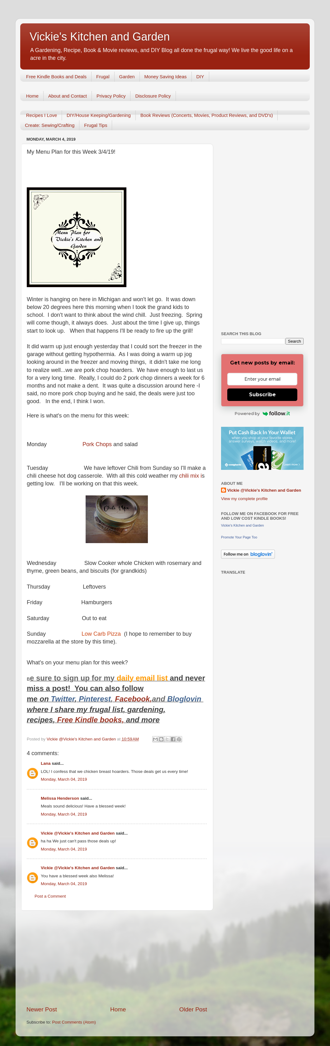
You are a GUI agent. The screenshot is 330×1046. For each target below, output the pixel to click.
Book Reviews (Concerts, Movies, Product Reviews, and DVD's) (206, 115)
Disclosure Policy (153, 96)
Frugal (103, 76)
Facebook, (133, 699)
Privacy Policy (111, 96)
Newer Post (41, 1009)
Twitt (59, 699)
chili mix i (189, 476)
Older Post (193, 1009)
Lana (46, 763)
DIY (200, 76)
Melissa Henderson (60, 798)
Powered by (262, 413)
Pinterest (95, 699)
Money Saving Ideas (165, 76)
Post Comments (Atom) (74, 1022)
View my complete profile (244, 498)
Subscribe (262, 395)
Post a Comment (50, 896)
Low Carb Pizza (101, 634)
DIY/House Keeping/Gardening (99, 115)
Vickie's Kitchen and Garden (100, 36)
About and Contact (67, 96)
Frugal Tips (95, 125)
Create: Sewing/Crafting (49, 125)
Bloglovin (185, 699)
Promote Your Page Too (239, 537)
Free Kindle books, (90, 720)
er (71, 699)
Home (32, 96)
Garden (127, 76)
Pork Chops (97, 444)
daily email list (143, 678)
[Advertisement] (116, 958)
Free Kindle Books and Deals (56, 76)
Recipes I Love (41, 115)
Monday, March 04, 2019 (64, 779)
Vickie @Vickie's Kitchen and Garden (78, 833)
